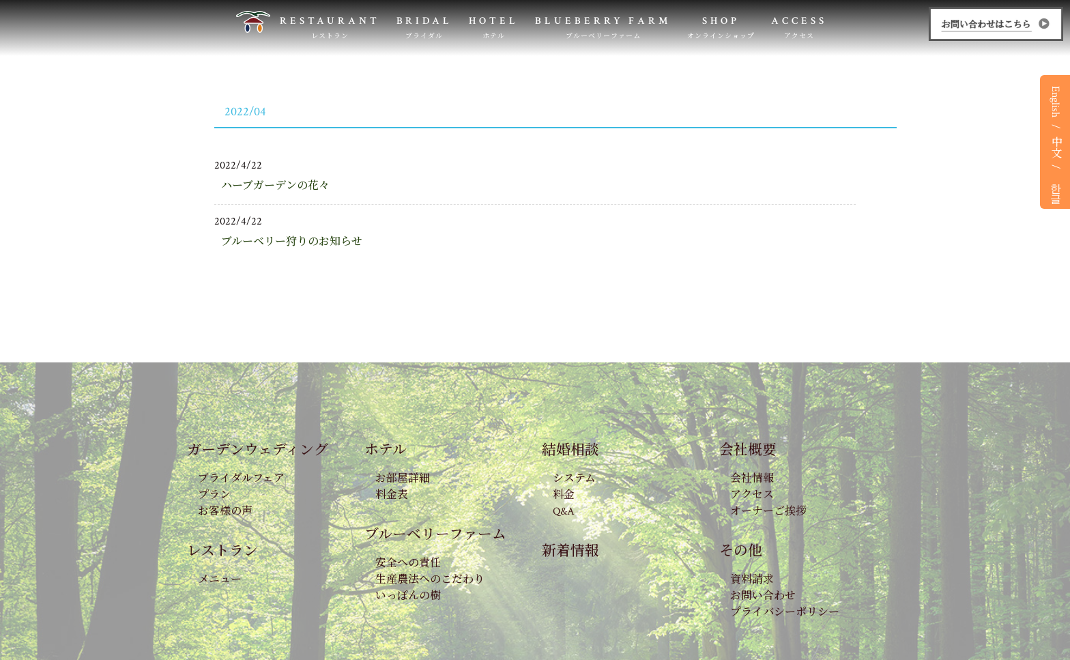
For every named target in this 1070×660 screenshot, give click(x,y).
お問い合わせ (763, 596)
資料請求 (752, 580)
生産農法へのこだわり (430, 580)
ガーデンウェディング (257, 450)
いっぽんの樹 (408, 596)
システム (574, 479)
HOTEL (494, 27)
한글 (1055, 187)
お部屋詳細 (402, 479)
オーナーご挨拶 (768, 511)
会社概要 (748, 450)
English (1055, 101)
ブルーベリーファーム (435, 535)
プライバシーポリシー (784, 612)
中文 (1055, 147)
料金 (564, 495)
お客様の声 (225, 511)
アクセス (752, 495)
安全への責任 (408, 563)
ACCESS (799, 27)
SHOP (721, 27)
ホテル (385, 450)
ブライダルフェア (241, 479)
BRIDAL (424, 27)
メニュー (220, 580)
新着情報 (570, 551)
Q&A (564, 511)
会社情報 (752, 479)
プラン (214, 495)
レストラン (222, 551)
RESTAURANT (330, 27)
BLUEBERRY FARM (603, 27)
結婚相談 (570, 450)
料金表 (391, 495)
